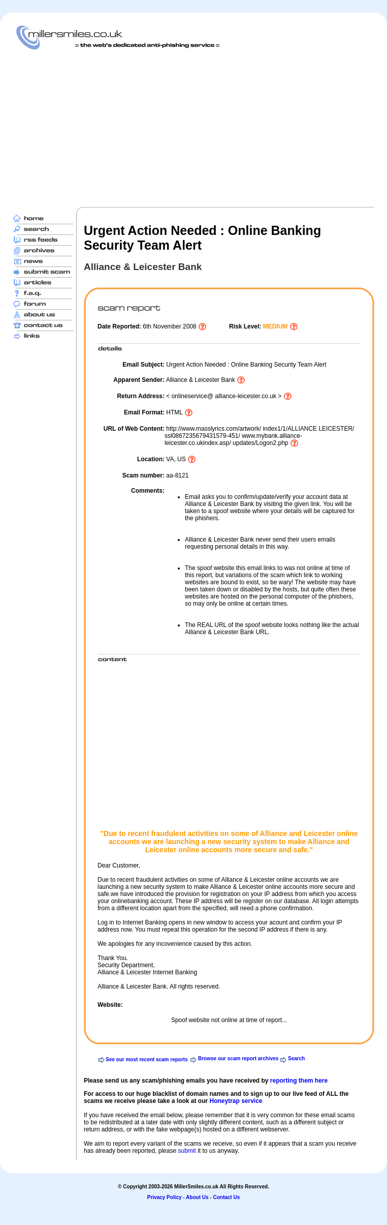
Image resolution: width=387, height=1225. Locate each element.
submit (187, 1150)
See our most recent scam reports (147, 1059)
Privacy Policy (164, 1197)
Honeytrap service (235, 1100)
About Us (197, 1197)
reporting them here (299, 1080)
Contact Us (226, 1197)
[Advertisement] (174, 128)
